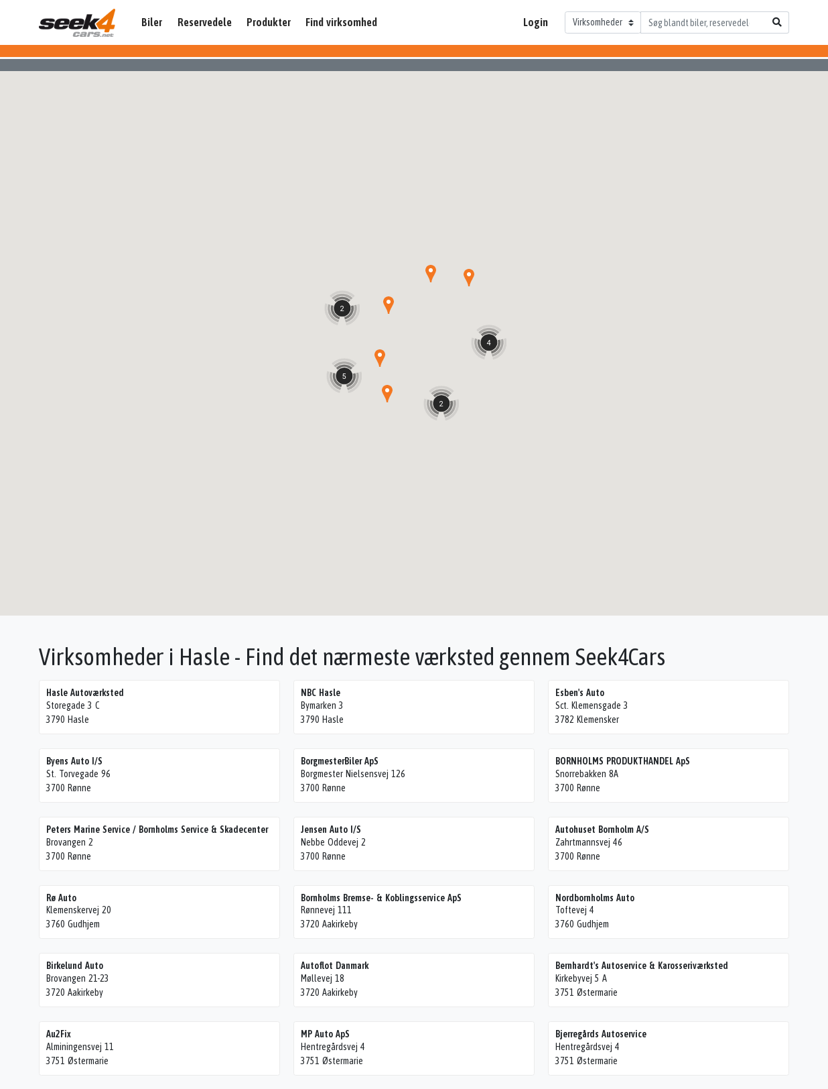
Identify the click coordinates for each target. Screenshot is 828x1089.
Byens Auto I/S (74, 761)
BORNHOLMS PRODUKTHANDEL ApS (622, 761)
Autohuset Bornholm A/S (602, 829)
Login (535, 22)
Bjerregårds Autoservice (600, 1034)
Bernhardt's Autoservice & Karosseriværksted (641, 965)
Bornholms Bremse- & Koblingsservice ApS (381, 898)
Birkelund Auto (74, 965)
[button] (388, 305)
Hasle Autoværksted (85, 692)
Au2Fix (58, 1034)
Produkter (269, 22)
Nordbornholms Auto (594, 898)
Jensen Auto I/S (331, 829)
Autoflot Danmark (334, 965)
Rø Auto (61, 898)
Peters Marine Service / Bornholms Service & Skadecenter (157, 829)
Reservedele (205, 22)
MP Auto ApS (325, 1034)
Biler (151, 22)
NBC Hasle (320, 692)
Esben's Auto (579, 692)
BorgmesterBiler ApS (339, 761)
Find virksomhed (341, 22)
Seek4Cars (77, 23)
